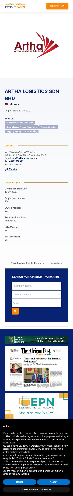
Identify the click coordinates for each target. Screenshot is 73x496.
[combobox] (36, 295)
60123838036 (16, 161)
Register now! (57, 6)
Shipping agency (13, 131)
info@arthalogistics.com (25, 158)
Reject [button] (19, 482)
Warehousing (31, 131)
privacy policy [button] (28, 467)
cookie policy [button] (9, 442)
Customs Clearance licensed (19, 123)
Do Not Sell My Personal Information (35, 458)
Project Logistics (48, 127)
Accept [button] (53, 482)
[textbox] (36, 295)
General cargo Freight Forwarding (21, 127)
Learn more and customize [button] (36, 489)
